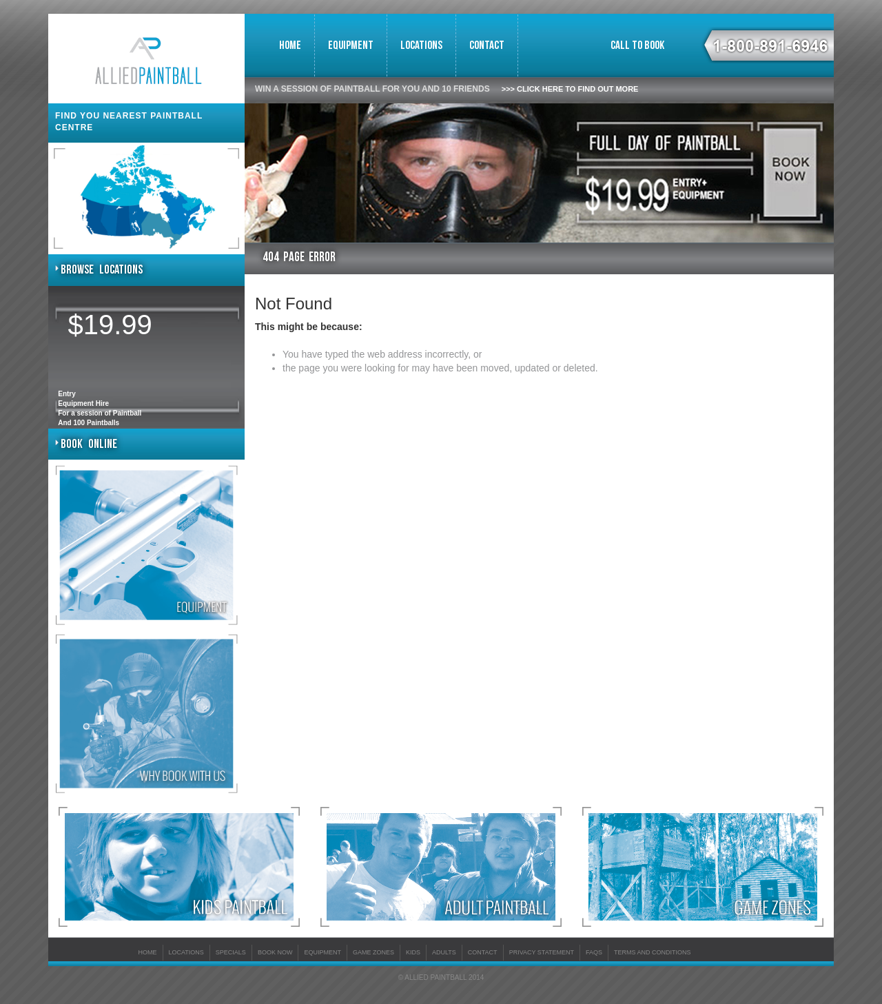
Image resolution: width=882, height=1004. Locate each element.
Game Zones (373, 952)
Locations (421, 45)
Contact (486, 45)
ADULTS (444, 952)
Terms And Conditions (652, 952)
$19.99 (110, 324)
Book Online (89, 444)
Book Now (275, 952)
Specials (231, 952)
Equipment (350, 45)
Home (290, 45)
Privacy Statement (541, 952)
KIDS (413, 952)
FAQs (594, 952)
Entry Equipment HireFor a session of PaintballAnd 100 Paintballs (99, 408)
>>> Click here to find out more (570, 89)
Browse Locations (102, 270)
